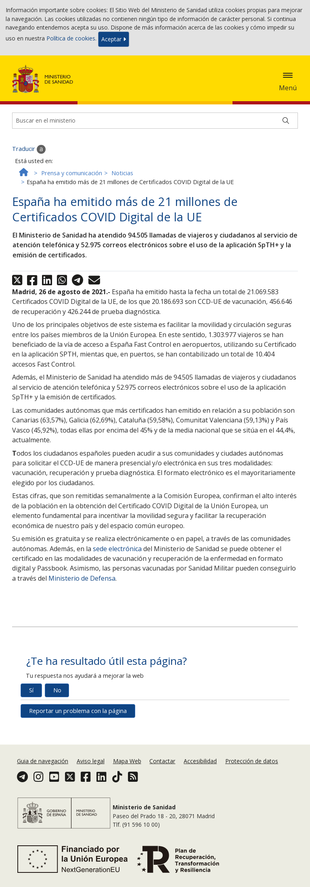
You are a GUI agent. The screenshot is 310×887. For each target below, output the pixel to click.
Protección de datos (251, 761)
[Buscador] (155, 120)
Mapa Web (127, 761)
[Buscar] (286, 121)
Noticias (122, 173)
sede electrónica (117, 548)
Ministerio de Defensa (81, 578)
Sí (31, 690)
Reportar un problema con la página (78, 711)
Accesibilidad (200, 761)
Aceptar (113, 39)
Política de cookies (70, 38)
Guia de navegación (42, 761)
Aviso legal (91, 761)
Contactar (162, 761)
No (57, 690)
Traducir (29, 149)
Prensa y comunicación (71, 173)
